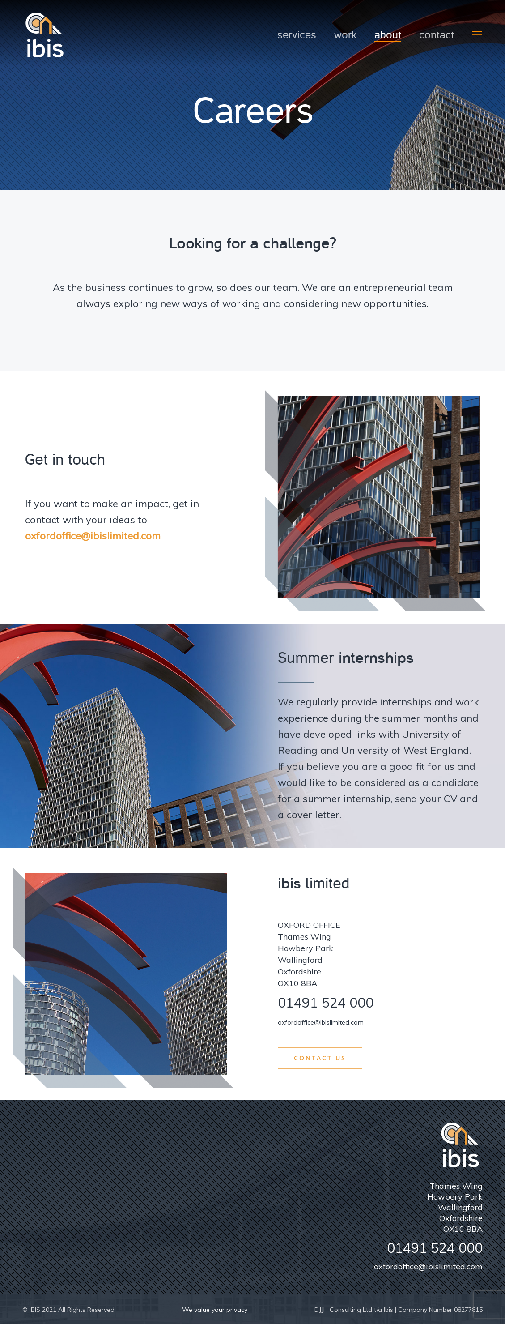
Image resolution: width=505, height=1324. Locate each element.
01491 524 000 (325, 1002)
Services (296, 35)
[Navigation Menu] (477, 34)
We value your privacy (214, 1310)
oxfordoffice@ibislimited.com (93, 536)
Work (345, 35)
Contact (436, 35)
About (387, 35)
